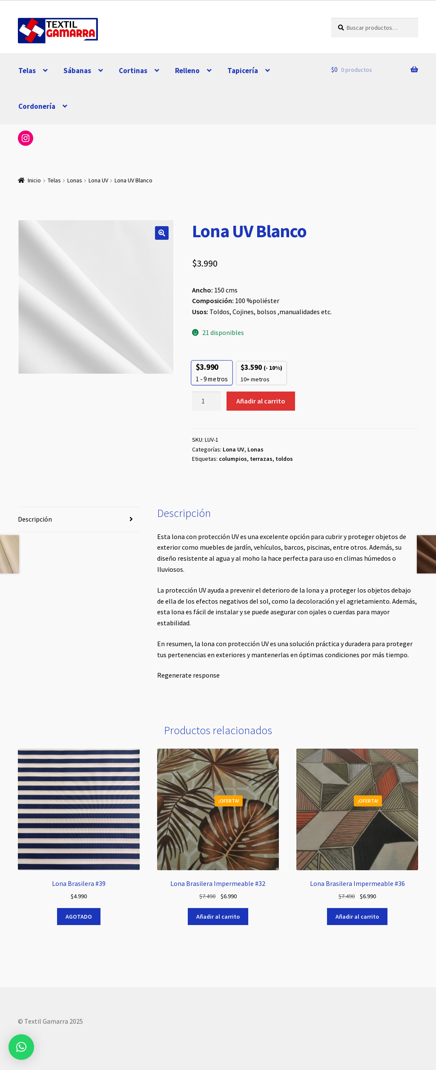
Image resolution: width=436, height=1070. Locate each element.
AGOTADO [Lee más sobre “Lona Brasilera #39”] (79, 916)
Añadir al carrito (260, 401)
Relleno (187, 70)
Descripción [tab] (35, 519)
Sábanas (77, 70)
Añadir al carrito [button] (218, 916)
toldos (284, 459)
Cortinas (133, 70)
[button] (162, 233)
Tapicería (242, 70)
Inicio (34, 180)
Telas (27, 70)
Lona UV (98, 180)
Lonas (74, 180)
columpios (233, 459)
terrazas (261, 459)
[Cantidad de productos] (206, 401)
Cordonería (36, 106)
